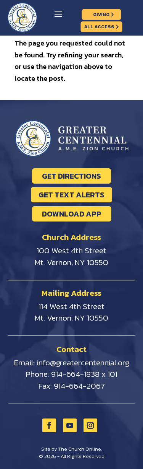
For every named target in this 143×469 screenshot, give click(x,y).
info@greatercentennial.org (83, 362)
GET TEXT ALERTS (71, 194)
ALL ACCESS (99, 26)
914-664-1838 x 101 (84, 374)
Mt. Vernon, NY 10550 (71, 262)
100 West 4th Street (71, 250)
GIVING (101, 14)
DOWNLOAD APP (71, 214)
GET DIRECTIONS (71, 176)
